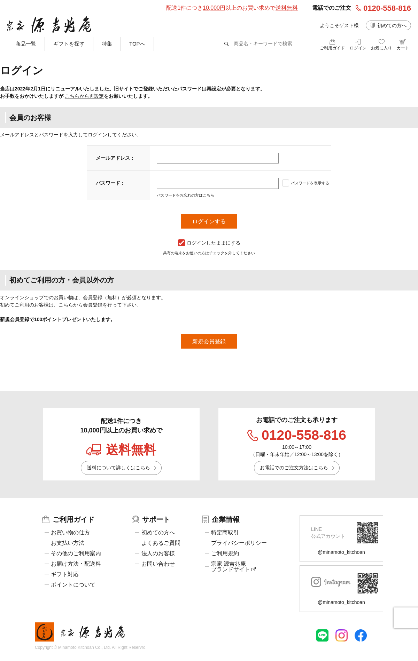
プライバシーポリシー (239, 543)
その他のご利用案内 (76, 553)
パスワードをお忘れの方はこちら (185, 195)
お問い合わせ (158, 564)
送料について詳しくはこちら (118, 467)
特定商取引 (225, 532)
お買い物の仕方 (70, 532)
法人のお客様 (158, 553)
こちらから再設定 (84, 96)
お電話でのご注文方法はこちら (294, 467)
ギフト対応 (65, 574)
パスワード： (110, 183)
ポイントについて (73, 585)
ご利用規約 (225, 553)
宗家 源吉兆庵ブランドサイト (233, 566)
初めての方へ (392, 25)
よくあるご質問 (160, 543)
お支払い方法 (67, 543)
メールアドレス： (115, 158)
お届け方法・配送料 (76, 564)
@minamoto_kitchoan (341, 552)
